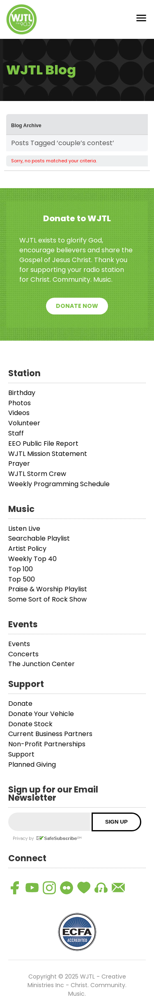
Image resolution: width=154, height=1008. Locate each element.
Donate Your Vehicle (41, 713)
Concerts (23, 654)
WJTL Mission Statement (47, 453)
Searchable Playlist (39, 538)
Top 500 (21, 579)
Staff (16, 433)
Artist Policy (27, 548)
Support (21, 754)
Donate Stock (30, 724)
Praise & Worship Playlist (47, 589)
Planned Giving (32, 764)
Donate (20, 703)
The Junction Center (41, 664)
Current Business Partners (50, 734)
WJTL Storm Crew (37, 473)
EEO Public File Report (43, 443)
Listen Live (24, 528)
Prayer (19, 463)
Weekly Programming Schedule (59, 484)
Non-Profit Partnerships (46, 744)
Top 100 (20, 569)
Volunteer (24, 423)
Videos (19, 413)
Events (19, 644)
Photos (19, 403)
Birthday (21, 392)
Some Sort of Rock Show (47, 599)
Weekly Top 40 (32, 558)
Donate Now (77, 306)
